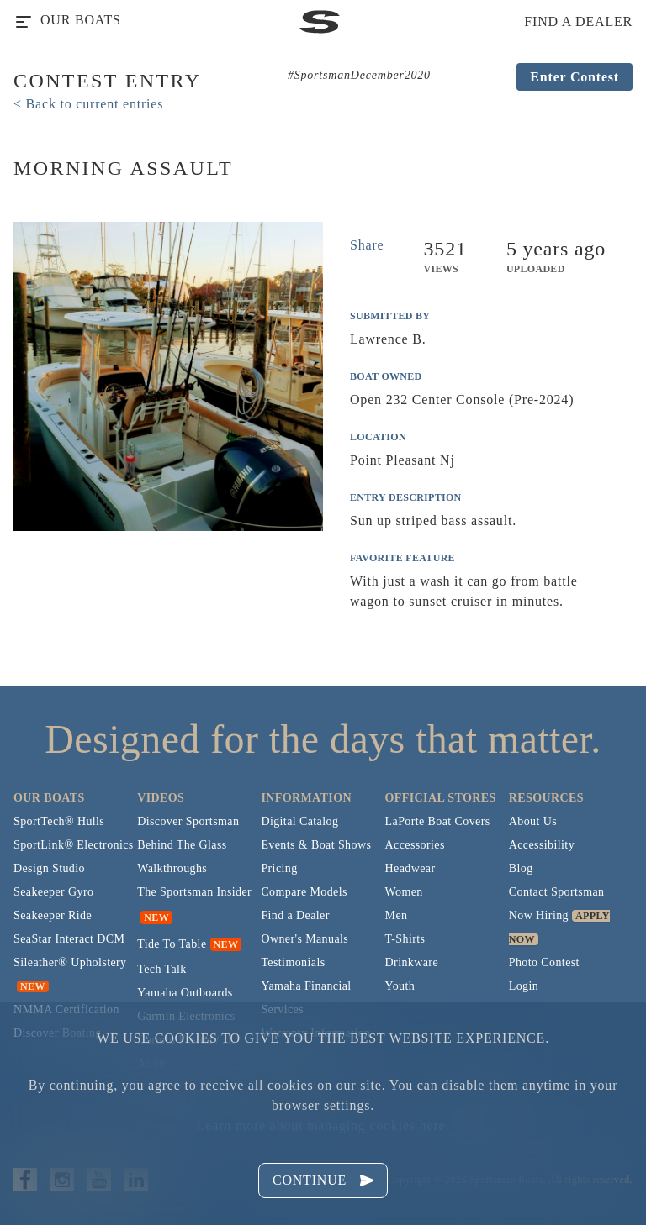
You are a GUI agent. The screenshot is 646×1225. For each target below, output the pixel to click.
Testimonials (293, 962)
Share (367, 245)
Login (523, 986)
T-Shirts (405, 939)
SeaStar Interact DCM (68, 939)
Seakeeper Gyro (53, 892)
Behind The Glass (181, 845)
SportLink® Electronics (73, 845)
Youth (400, 986)
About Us (533, 821)
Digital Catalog (299, 821)
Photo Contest (544, 962)
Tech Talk (162, 969)
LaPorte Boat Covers (437, 821)
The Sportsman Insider (194, 892)
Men (396, 915)
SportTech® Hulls (58, 821)
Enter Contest (574, 77)
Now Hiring (539, 915)
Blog (521, 868)
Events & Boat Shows (316, 845)
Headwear (410, 868)
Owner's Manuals (304, 939)
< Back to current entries (88, 104)
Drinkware (411, 962)
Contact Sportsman (557, 892)
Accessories (415, 845)
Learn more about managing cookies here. (323, 1125)
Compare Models (304, 892)
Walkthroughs (172, 868)
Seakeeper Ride (52, 915)
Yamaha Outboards (184, 992)
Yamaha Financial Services (306, 998)
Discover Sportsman (188, 821)
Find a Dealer (295, 915)
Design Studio (49, 868)
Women (404, 892)
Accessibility (542, 845)
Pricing (279, 868)
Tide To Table (171, 944)
